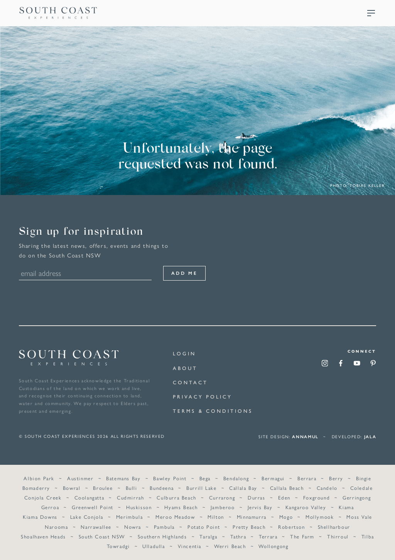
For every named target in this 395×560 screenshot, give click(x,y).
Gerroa (50, 506)
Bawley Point (169, 477)
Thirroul (338, 535)
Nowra (132, 525)
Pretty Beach (249, 525)
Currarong (222, 496)
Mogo (286, 516)
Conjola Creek (43, 496)
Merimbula (129, 516)
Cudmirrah (130, 496)
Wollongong (273, 544)
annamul (305, 435)
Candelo (327, 487)
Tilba (367, 535)
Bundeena (162, 487)
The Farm (302, 535)
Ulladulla (153, 544)
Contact (190, 382)
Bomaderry (36, 487)
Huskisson (139, 506)
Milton (216, 516)
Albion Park (39, 477)
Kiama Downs (40, 516)
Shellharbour (334, 525)
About (185, 368)
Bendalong (236, 477)
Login (184, 353)
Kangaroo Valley (305, 506)
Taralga (208, 535)
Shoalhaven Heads (43, 535)
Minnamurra (252, 516)
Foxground (316, 496)
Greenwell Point (92, 506)
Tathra (238, 535)
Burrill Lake (201, 487)
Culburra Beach (176, 496)
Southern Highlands (162, 535)
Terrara (268, 535)
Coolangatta (89, 496)
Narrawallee (96, 525)
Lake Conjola (86, 516)
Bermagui (273, 477)
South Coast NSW (102, 535)
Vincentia (189, 544)
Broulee (103, 487)
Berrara (306, 477)
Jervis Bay (260, 506)
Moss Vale (359, 516)
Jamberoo (223, 506)
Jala (370, 435)
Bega (205, 477)
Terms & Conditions (212, 411)
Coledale (361, 487)
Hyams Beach (181, 506)
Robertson (291, 525)
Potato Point (203, 525)
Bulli (131, 487)
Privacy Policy (202, 396)
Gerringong (357, 496)
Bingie (363, 477)
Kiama (346, 506)
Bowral (72, 487)
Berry (336, 477)
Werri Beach (230, 544)
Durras (256, 496)
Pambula (164, 525)
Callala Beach (287, 487)
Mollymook (320, 516)
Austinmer (80, 477)
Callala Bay (243, 487)
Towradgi (118, 544)
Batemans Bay (123, 477)
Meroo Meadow (175, 516)
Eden (284, 496)
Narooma (56, 525)
